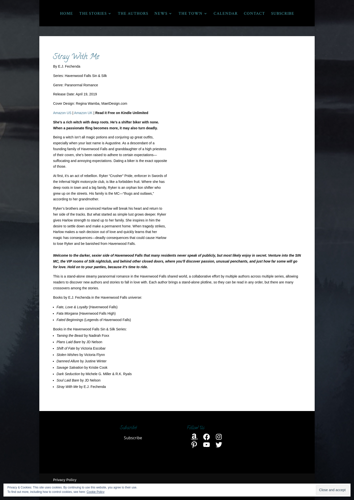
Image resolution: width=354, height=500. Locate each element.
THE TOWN (190, 14)
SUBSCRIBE (282, 14)
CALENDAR (226, 14)
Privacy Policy (64, 480)
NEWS (160, 14)
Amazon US (62, 113)
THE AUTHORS (133, 14)
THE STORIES (93, 14)
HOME (66, 14)
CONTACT (254, 14)
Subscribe (133, 438)
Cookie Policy (95, 492)
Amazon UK (83, 113)
